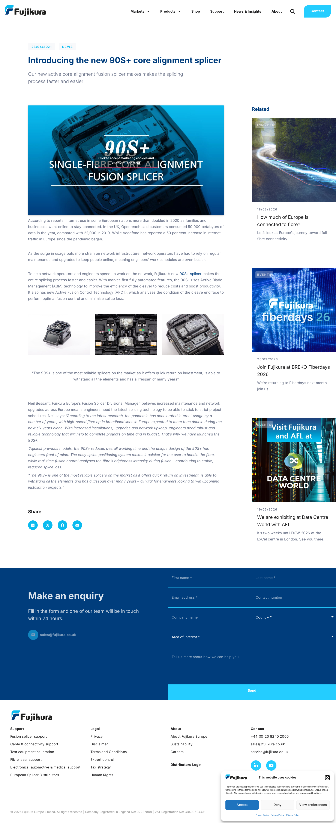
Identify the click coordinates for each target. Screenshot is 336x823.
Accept (242, 805)
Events (264, 274)
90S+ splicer (190, 274)
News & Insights (247, 11)
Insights (265, 124)
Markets (140, 11)
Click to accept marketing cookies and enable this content (126, 160)
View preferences (313, 805)
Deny (277, 805)
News (67, 47)
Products (170, 11)
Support (217, 11)
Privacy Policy (262, 815)
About (277, 11)
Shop (195, 11)
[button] (327, 778)
